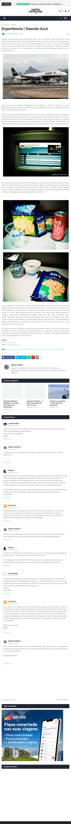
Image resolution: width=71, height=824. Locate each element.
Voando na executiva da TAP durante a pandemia (57, 403)
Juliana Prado (13, 424)
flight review (28, 349)
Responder (7, 439)
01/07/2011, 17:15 (13, 575)
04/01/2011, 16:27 (13, 472)
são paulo (53, 349)
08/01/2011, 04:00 (13, 550)
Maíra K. (11, 470)
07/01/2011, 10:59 (13, 507)
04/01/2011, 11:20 (13, 425)
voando (4, 352)
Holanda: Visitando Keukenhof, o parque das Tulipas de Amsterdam (11, 404)
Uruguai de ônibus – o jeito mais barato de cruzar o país (35, 403)
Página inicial (6, 24)
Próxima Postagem (62, 700)
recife (47, 349)
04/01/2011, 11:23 (13, 449)
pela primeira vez (38, 349)
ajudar (14, 24)
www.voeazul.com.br (8, 342)
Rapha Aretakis (17, 365)
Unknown (12, 505)
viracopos (60, 349)
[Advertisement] (35, 803)
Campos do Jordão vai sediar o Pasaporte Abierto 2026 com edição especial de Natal (47, 4)
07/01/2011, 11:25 (13, 531)
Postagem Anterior (9, 700)
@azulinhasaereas (13, 345)
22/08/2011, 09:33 (13, 643)
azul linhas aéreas (17, 349)
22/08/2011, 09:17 (13, 603)
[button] (65, 4)
